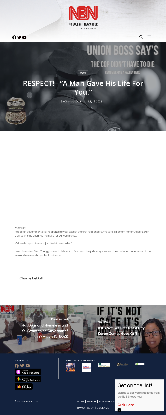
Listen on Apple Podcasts (28, 372)
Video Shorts (107, 401)
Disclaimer (103, 407)
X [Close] (119, 410)
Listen (80, 401)
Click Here (126, 405)
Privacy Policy (85, 407)
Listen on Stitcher (24, 386)
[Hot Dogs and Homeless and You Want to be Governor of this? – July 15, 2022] (41, 329)
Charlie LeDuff (72, 101)
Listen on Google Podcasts (28, 379)
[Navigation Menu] (149, 37)
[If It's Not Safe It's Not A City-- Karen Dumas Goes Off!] (124, 329)
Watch (83, 73)
